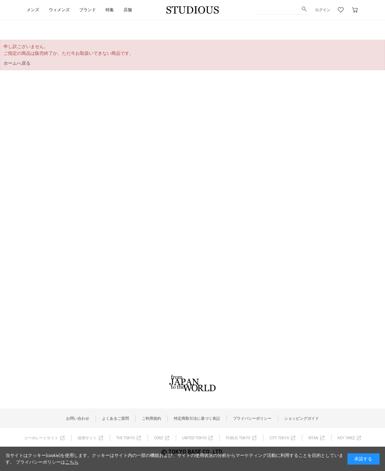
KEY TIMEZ (346, 438)
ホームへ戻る (17, 63)
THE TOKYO (125, 438)
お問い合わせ (77, 418)
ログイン (322, 9)
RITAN (313, 438)
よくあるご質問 (115, 418)
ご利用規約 (151, 418)
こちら (72, 462)
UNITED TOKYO (194, 438)
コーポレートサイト (41, 438)
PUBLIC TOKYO (238, 438)
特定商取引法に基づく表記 (197, 418)
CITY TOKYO (279, 438)
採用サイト (87, 438)
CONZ (158, 438)
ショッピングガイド (301, 418)
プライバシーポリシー (252, 418)
